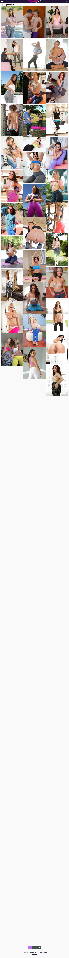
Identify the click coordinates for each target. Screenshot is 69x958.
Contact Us (34, 954)
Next (38, 947)
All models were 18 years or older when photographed (34, 952)
